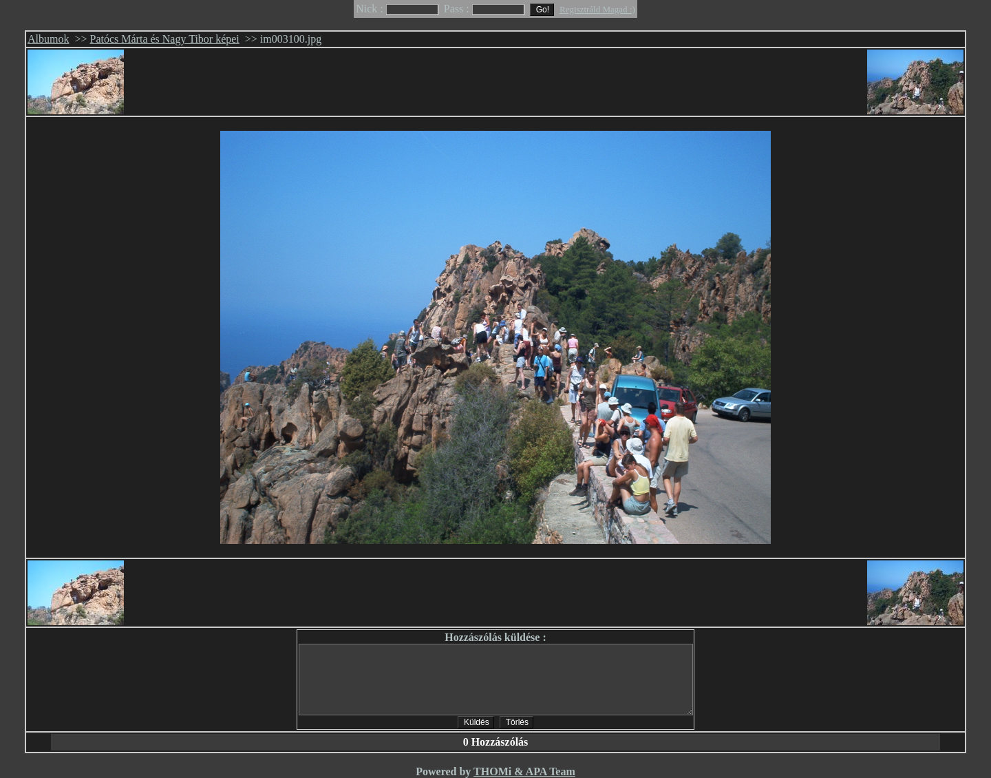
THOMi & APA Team (524, 771)
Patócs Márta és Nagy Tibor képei (164, 39)
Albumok (48, 39)
